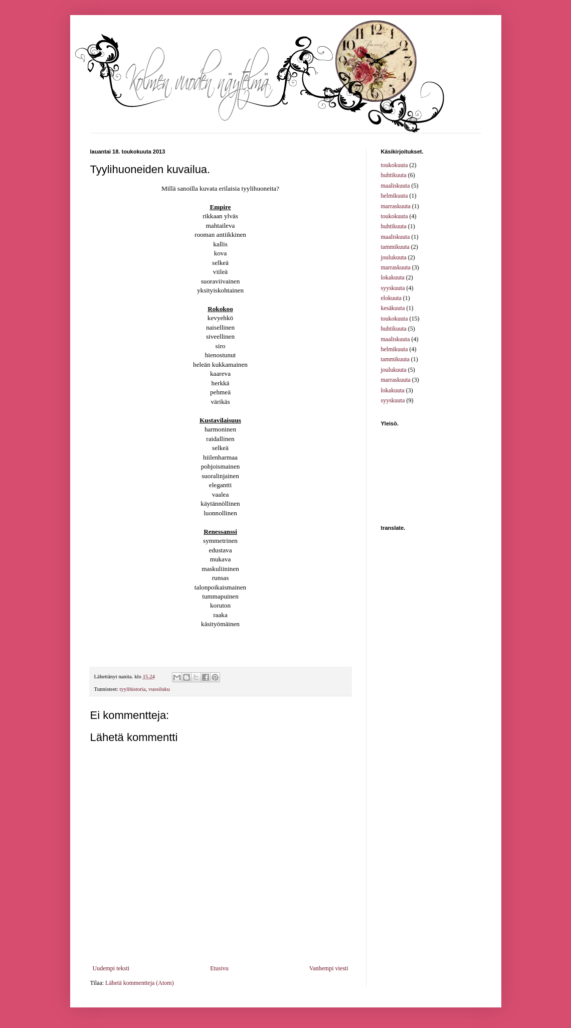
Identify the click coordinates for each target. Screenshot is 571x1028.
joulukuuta (394, 257)
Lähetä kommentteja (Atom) (139, 982)
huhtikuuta (394, 175)
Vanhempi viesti (328, 968)
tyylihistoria (132, 689)
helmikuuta (394, 195)
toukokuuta (394, 165)
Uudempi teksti (111, 968)
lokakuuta (393, 277)
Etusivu (219, 968)
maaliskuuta (395, 185)
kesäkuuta (393, 308)
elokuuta (391, 298)
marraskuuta (396, 206)
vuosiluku (159, 689)
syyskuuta (393, 287)
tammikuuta (395, 246)
